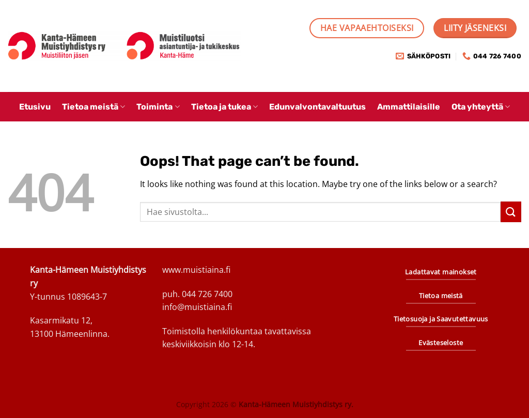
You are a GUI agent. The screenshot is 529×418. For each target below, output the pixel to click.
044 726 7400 (207, 294)
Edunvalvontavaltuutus (317, 107)
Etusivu (35, 107)
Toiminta (157, 107)
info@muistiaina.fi (197, 307)
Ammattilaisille (408, 107)
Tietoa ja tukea (224, 107)
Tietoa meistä (93, 107)
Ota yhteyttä (481, 107)
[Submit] (511, 212)
